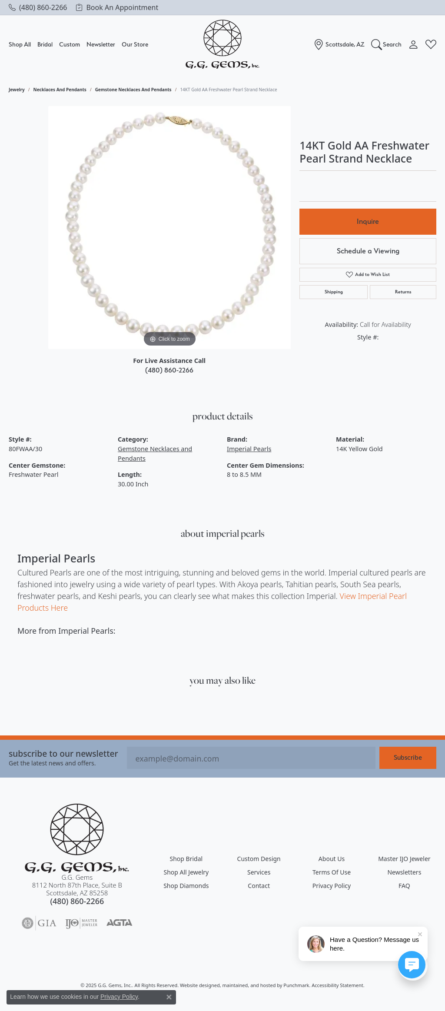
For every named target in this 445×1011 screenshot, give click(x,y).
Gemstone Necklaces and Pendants (133, 89)
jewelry (17, 89)
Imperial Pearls (249, 449)
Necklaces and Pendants (59, 89)
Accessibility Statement (337, 985)
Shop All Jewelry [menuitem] (186, 872)
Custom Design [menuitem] (259, 859)
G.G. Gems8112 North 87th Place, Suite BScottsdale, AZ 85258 (77, 889)
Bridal (45, 44)
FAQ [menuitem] (404, 885)
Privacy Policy (119, 996)
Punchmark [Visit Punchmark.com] (296, 985)
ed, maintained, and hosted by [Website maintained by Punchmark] (249, 985)
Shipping (334, 292)
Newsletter (100, 44)
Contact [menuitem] (259, 885)
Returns (403, 292)
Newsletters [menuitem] (404, 872)
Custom (69, 44)
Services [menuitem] (258, 872)
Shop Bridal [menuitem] (186, 859)
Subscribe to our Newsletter (63, 753)
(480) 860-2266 (169, 370)
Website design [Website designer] (197, 985)
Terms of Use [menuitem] (331, 872)
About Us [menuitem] (332, 859)
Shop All (20, 44)
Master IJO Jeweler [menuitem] (404, 859)
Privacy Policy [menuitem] (331, 885)
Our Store (135, 44)
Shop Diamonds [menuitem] (186, 885)
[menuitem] (39, 923)
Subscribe (408, 758)
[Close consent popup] (169, 997)
